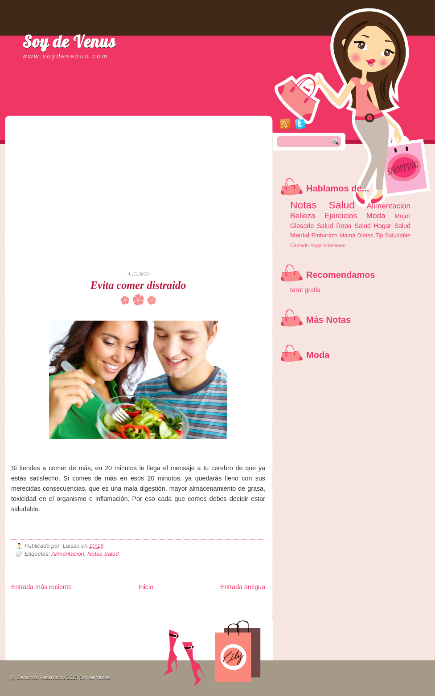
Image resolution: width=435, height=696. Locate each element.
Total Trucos (141, 611)
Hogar (382, 225)
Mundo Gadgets (194, 611)
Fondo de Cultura (196, 604)
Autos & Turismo (227, 611)
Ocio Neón (78, 611)
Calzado (299, 245)
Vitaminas (334, 245)
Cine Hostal (165, 611)
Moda (376, 215)
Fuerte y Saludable (109, 611)
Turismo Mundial (104, 618)
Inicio (146, 586)
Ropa (343, 225)
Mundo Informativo (67, 618)
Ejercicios (340, 215)
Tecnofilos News (51, 611)
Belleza (302, 215)
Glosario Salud (311, 225)
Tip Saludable (392, 235)
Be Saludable (59, 604)
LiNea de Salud (89, 604)
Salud (362, 225)
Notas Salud (103, 553)
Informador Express (124, 604)
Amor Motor (246, 618)
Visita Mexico (162, 618)
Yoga (316, 245)
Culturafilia (223, 618)
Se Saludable (135, 618)
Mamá (347, 235)
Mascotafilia (37, 618)
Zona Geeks (227, 604)
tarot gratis (305, 289)
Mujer (402, 216)
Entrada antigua (242, 586)
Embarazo (325, 235)
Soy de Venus (69, 41)
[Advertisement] (83, 177)
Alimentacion (67, 553)
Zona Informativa (28, 604)
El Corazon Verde (194, 618)
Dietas (365, 235)
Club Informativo (161, 604)
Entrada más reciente (41, 586)
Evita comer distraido (138, 285)
